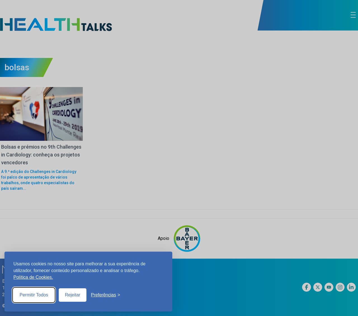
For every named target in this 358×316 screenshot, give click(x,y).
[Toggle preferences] (105, 295)
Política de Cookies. (33, 277)
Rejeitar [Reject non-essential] (72, 294)
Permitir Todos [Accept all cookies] (34, 294)
